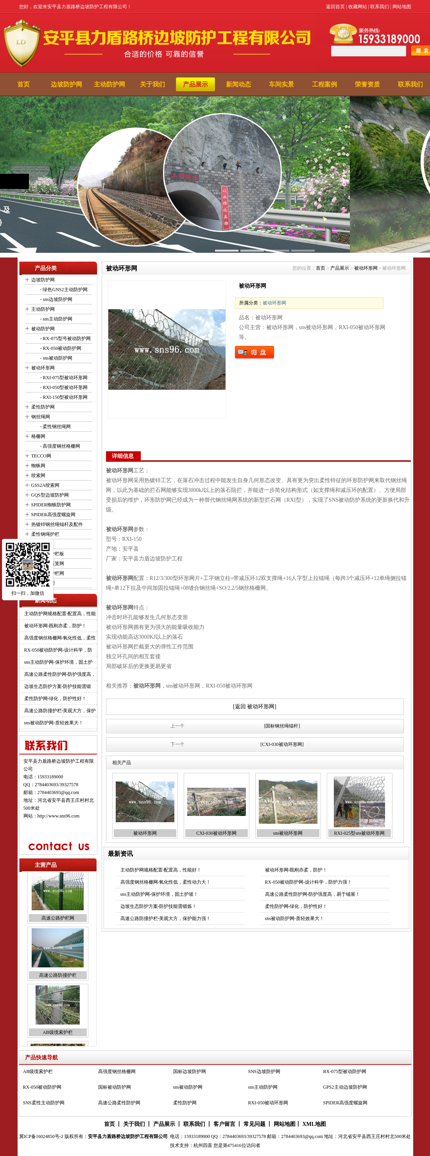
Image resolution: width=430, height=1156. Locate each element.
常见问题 (254, 1124)
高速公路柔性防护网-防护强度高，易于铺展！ (312, 894)
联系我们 (379, 6)
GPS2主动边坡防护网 (345, 1088)
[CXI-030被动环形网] (282, 744)
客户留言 (224, 1124)
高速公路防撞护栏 (58, 980)
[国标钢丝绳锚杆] (282, 726)
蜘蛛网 (38, 465)
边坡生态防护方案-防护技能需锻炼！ (158, 906)
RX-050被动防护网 (42, 1088)
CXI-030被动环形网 (216, 833)
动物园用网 (43, 583)
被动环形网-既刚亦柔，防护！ (55, 625)
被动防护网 (43, 328)
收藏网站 (357, 6)
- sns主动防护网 (55, 319)
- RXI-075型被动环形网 (63, 377)
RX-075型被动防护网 (345, 1073)
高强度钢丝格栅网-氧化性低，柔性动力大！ (165, 882)
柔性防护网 (43, 407)
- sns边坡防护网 (55, 299)
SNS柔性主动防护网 (43, 1104)
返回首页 (335, 6)
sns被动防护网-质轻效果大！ (53, 723)
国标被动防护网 (114, 1088)
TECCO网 (41, 456)
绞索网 (38, 475)
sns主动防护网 (263, 1088)
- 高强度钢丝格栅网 (60, 446)
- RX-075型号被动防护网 (65, 338)
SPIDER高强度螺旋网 (53, 514)
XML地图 (314, 1124)
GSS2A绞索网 (45, 485)
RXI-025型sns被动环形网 (359, 833)
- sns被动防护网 (55, 358)
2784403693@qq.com (58, 792)
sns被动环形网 (288, 833)
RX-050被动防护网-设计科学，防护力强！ (308, 882)
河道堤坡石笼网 (47, 563)
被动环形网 (43, 368)
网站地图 (401, 6)
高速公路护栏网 (47, 573)
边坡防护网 (66, 84)
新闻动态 (238, 84)
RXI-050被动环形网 (268, 1104)
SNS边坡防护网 (264, 1073)
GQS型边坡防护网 (50, 495)
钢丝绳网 (40, 417)
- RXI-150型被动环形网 (63, 397)
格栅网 (38, 436)
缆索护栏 (40, 544)
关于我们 (152, 84)
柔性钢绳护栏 (45, 534)
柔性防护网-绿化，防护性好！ (55, 698)
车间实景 (281, 84)
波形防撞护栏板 (47, 553)
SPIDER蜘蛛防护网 (51, 505)
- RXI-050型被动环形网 (63, 387)
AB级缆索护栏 (58, 1038)
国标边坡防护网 (189, 1073)
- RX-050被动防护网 (60, 348)
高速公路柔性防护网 (119, 1104)
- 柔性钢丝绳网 (55, 426)
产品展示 (195, 84)
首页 (23, 84)
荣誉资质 (367, 84)
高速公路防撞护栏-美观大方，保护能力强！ (165, 918)
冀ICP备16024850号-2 (41, 1136)
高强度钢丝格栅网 (117, 1073)
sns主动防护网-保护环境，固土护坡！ (159, 894)
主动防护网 (109, 84)
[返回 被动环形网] (254, 706)
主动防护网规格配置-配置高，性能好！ (161, 870)
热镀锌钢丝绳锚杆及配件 (57, 524)
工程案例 (324, 84)
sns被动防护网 (187, 1088)
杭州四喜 (203, 1145)
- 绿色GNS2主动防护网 (63, 289)
